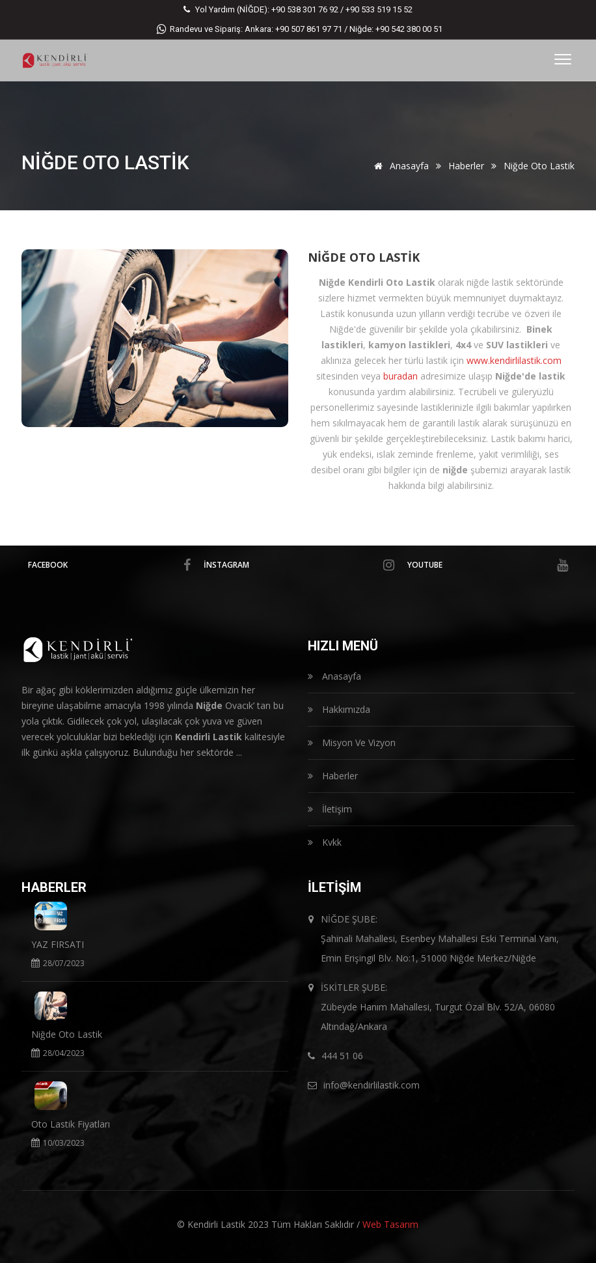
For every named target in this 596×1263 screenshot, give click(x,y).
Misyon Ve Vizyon (352, 742)
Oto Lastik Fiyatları (70, 1124)
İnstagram (299, 565)
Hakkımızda (339, 709)
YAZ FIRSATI (57, 944)
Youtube (487, 565)
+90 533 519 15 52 (379, 9)
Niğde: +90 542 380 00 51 (395, 29)
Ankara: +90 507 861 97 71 (293, 29)
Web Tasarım (390, 1224)
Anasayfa (399, 166)
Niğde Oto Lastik (364, 257)
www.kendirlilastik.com (514, 360)
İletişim (330, 809)
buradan (400, 376)
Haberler (466, 166)
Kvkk (325, 842)
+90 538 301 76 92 (304, 9)
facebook (109, 565)
